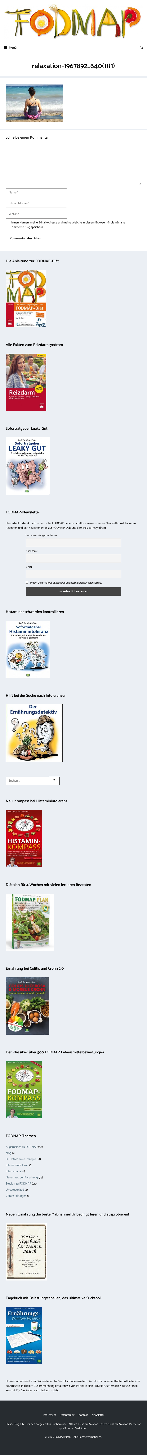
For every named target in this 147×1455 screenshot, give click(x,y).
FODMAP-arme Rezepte (21, 1159)
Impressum (49, 1415)
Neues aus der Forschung (22, 1177)
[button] (141, 47)
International (14, 1171)
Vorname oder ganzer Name (41, 535)
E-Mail (29, 567)
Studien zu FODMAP (18, 1183)
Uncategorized (15, 1189)
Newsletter (98, 1415)
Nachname (32, 551)
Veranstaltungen (16, 1195)
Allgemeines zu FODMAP (22, 1147)
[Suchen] (54, 781)
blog (8, 1153)
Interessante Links (17, 1165)
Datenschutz (67, 1415)
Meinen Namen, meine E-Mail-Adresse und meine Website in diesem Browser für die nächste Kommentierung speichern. (67, 225)
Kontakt (83, 1415)
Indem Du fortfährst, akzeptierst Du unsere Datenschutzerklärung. (64, 583)
